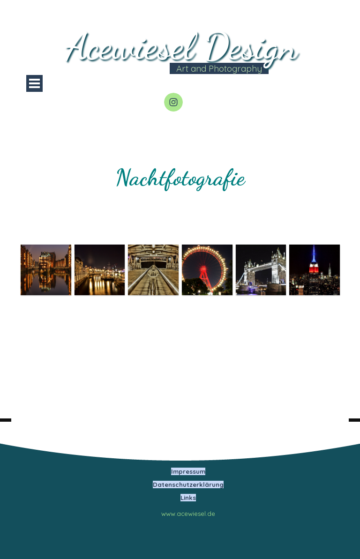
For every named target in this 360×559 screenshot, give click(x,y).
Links (188, 497)
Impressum (188, 471)
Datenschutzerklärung (188, 484)
